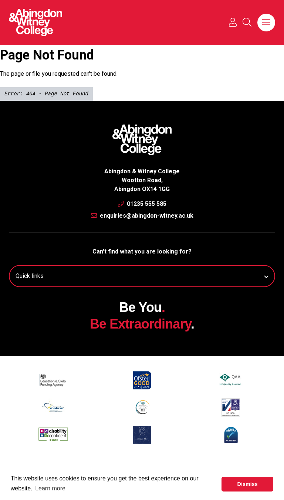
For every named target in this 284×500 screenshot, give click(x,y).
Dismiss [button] (247, 484)
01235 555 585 (142, 203)
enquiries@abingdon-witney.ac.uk (142, 215)
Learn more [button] (50, 488)
